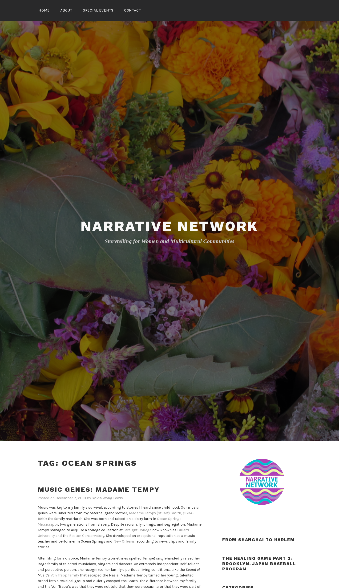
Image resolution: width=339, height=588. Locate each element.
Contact (132, 10)
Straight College (137, 530)
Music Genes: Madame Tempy (99, 489)
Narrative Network (170, 226)
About (66, 10)
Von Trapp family (65, 575)
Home (44, 10)
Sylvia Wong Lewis (107, 498)
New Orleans (124, 541)
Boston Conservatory (86, 535)
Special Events (98, 10)
